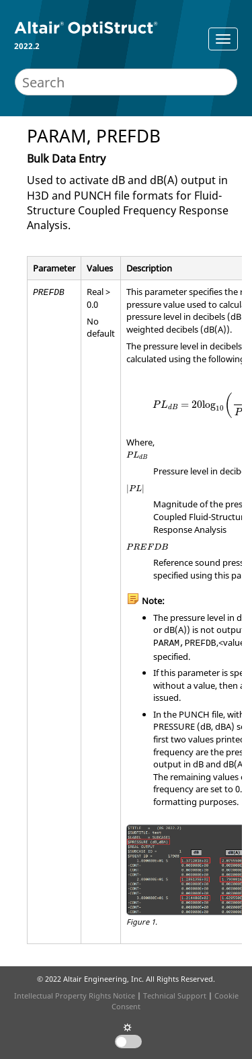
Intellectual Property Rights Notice (74, 995)
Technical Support (174, 995)
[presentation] (137, 455)
